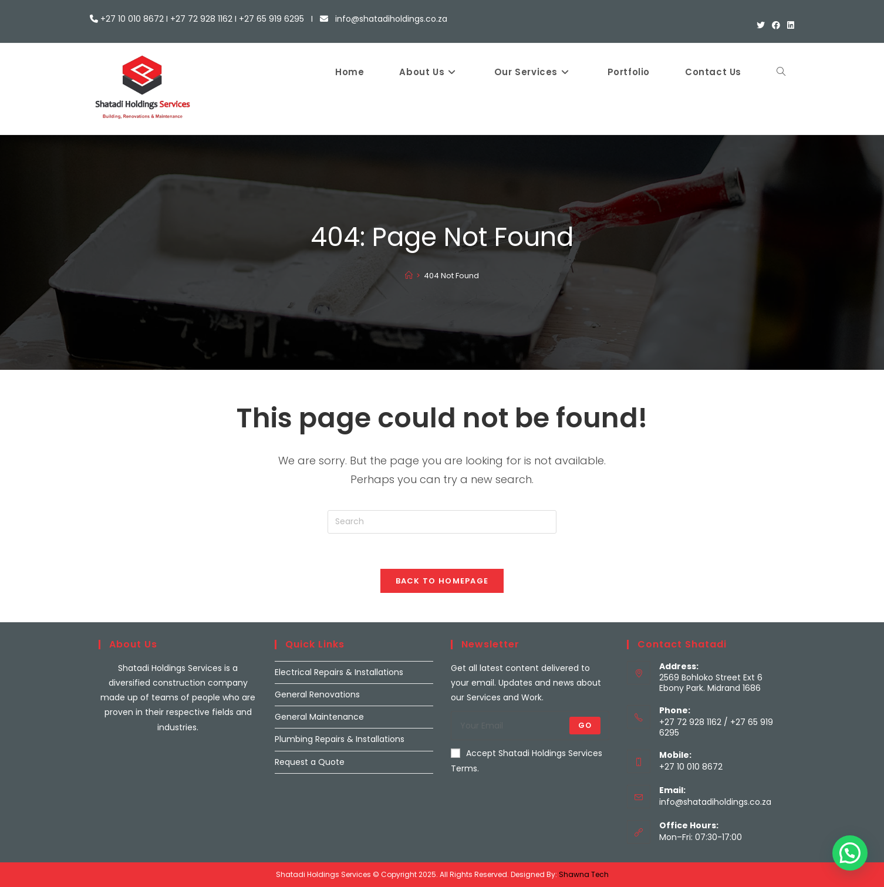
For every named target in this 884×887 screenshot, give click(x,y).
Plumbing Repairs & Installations (339, 739)
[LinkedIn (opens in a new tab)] (789, 25)
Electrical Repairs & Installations (339, 672)
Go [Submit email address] (585, 725)
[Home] (409, 275)
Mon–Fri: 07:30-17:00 (700, 837)
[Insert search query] (442, 522)
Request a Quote (310, 762)
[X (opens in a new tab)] (760, 25)
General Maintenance (319, 717)
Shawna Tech (584, 874)
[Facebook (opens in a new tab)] (776, 25)
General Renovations (317, 694)
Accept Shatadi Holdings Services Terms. (526, 760)
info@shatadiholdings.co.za (715, 802)
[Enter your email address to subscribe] (530, 725)
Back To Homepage (442, 580)
